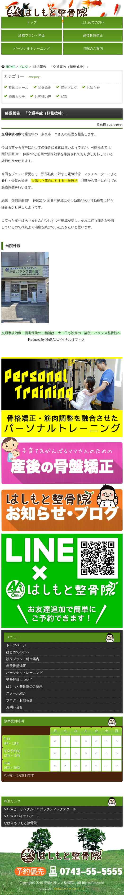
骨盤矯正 (44, 87)
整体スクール (18, 87)
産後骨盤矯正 (93, 35)
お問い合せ (14, 707)
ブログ (23, 67)
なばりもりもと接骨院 (20, 823)
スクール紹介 (16, 693)
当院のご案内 (93, 48)
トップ (32, 22)
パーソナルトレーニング (31, 48)
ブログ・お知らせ (19, 700)
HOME (10, 67)
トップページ (16, 645)
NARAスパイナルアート (22, 816)
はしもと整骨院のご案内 (24, 686)
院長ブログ (69, 87)
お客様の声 (43, 96)
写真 (64, 96)
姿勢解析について (19, 679)
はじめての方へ (93, 22)
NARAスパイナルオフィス (68, 888)
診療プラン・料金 (31, 35)
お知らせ (93, 87)
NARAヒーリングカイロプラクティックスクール (40, 809)
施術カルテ (17, 96)
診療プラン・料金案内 (22, 659)
